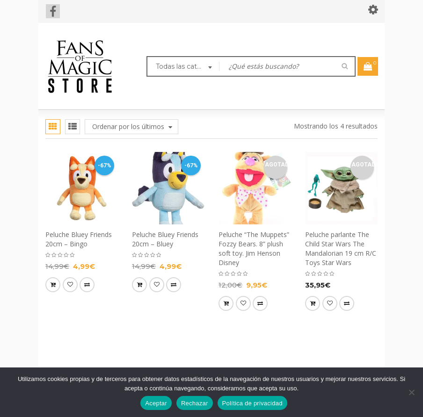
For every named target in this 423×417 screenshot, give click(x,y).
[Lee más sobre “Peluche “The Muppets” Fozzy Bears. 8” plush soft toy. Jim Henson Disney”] (226, 303)
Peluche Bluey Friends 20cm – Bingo (78, 239)
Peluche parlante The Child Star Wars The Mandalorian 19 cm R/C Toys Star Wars (340, 248)
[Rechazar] (411, 392)
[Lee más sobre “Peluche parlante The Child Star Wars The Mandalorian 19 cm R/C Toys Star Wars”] (312, 303)
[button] (52, 284)
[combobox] (182, 67)
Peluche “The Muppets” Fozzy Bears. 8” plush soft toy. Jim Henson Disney (254, 248)
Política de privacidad (252, 403)
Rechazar (194, 403)
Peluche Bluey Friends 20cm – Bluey (165, 239)
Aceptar (156, 403)
